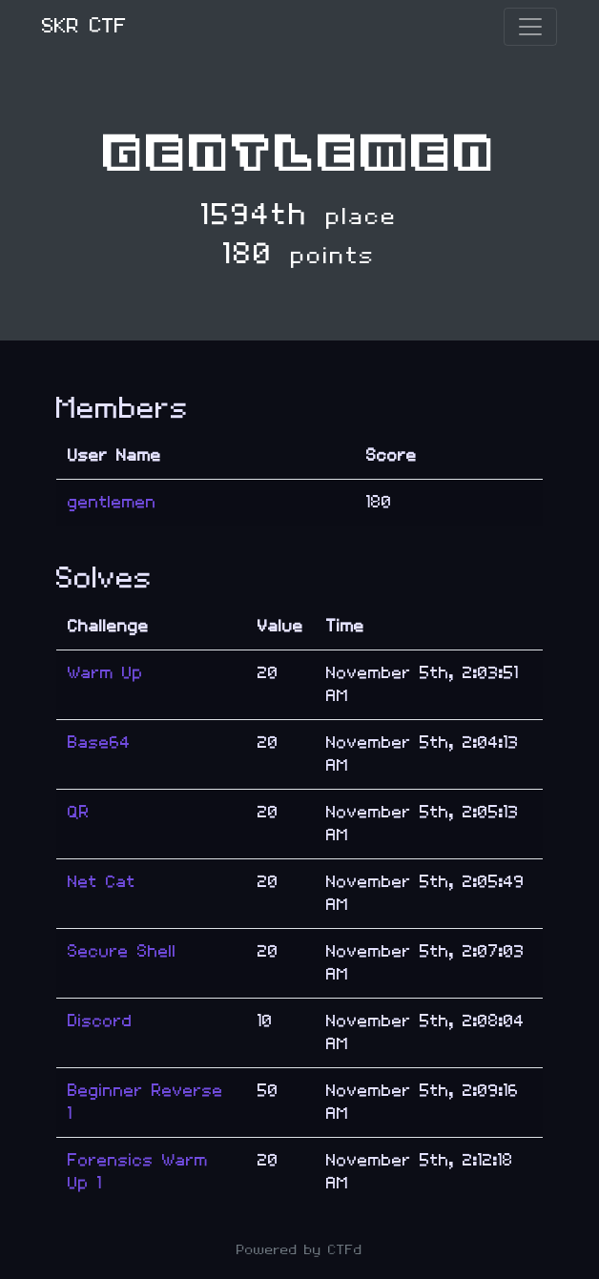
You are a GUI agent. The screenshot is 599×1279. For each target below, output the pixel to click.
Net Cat (101, 882)
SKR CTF (84, 26)
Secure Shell (122, 951)
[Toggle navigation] (530, 27)
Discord (100, 1021)
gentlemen (112, 502)
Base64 (99, 742)
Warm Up (105, 673)
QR (79, 812)
